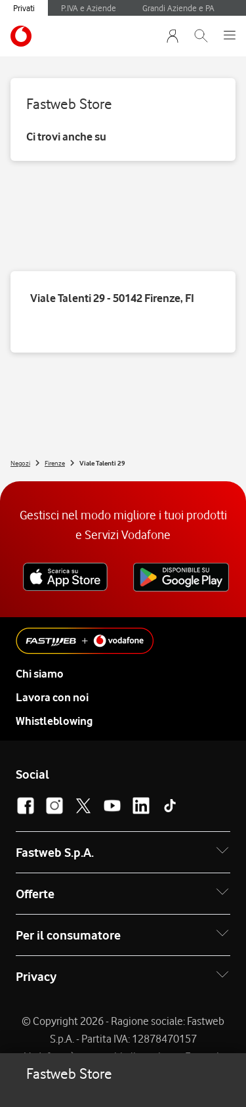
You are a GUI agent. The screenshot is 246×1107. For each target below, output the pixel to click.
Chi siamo (40, 673)
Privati (24, 8)
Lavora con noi (52, 697)
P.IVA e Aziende (88, 8)
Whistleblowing (54, 720)
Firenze (55, 463)
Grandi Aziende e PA (178, 8)
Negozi (20, 463)
